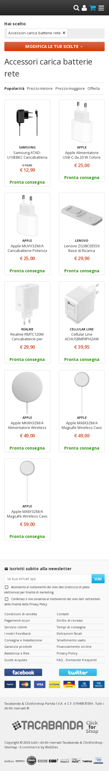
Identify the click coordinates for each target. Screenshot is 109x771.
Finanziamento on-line (74, 646)
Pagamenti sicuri (17, 620)
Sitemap (10, 747)
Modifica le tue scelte (51, 46)
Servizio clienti (15, 627)
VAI (98, 579)
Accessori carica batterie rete (34, 32)
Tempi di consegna (71, 627)
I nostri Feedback (17, 633)
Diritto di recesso (70, 620)
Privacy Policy (38, 604)
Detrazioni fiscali (69, 633)
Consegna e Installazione (23, 640)
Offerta (93, 88)
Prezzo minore (40, 88)
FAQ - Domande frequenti (77, 660)
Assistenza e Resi (16, 653)
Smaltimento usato (71, 640)
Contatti (63, 614)
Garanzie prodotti (18, 646)
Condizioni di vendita (20, 614)
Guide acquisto (15, 660)
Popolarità (14, 88)
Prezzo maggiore (70, 88)
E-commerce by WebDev (39, 747)
